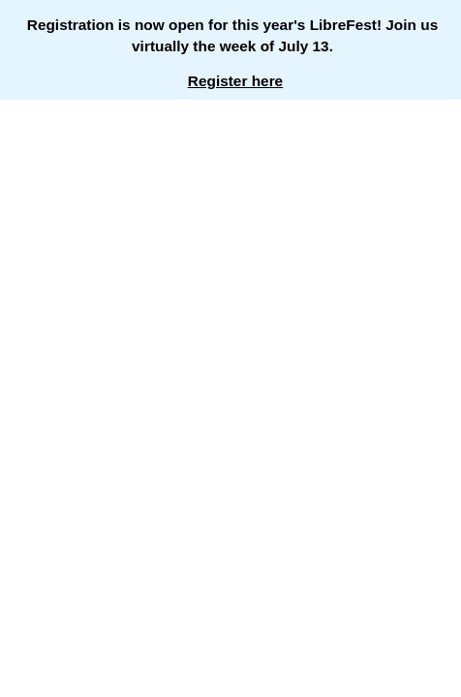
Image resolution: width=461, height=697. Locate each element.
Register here (235, 81)
